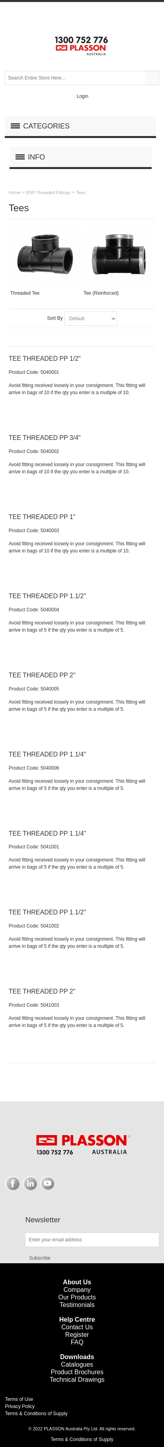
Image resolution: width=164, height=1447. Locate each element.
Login (82, 96)
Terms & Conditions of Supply (36, 1413)
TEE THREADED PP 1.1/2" (47, 596)
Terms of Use (19, 1399)
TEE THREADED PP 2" (42, 675)
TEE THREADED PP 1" (42, 516)
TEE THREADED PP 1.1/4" (47, 754)
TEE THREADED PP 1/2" (45, 358)
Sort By (54, 318)
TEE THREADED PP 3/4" (45, 437)
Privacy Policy (20, 1406)
